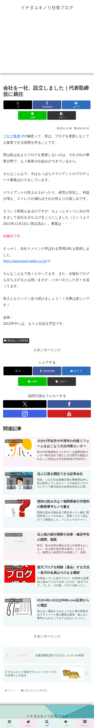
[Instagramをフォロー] (25, 414)
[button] (61, 115)
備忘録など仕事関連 (16, 340)
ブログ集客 (13, 136)
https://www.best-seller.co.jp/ (26, 261)
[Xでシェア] (17, 104)
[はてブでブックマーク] (76, 104)
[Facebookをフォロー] (69, 404)
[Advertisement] (47, 46)
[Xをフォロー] (25, 404)
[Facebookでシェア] (47, 104)
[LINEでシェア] (32, 115)
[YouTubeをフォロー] (69, 414)
